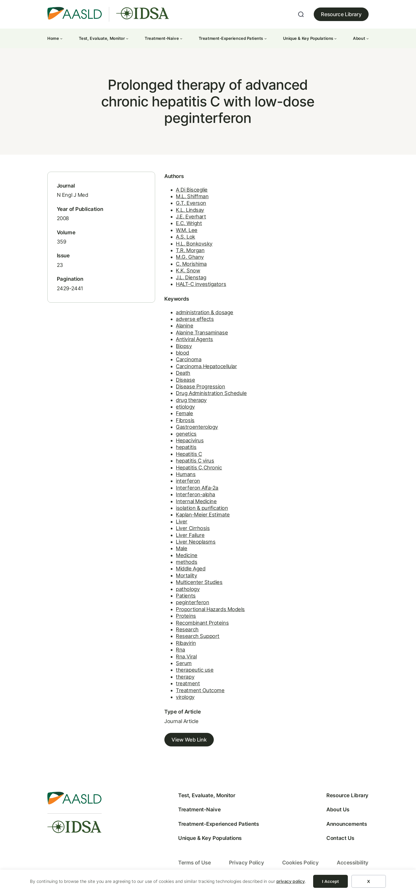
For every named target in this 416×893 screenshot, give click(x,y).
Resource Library (341, 14)
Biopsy (180, 347)
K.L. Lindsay (186, 211)
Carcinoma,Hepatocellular (202, 368)
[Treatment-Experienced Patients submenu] (265, 38)
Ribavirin (182, 644)
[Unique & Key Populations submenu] (335, 38)
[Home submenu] (61, 38)
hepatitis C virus (191, 462)
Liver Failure (186, 536)
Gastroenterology (193, 428)
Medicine (183, 556)
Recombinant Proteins (198, 624)
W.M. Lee (183, 232)
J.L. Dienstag (187, 279)
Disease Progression (196, 388)
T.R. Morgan (186, 252)
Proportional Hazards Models (206, 611)
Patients (182, 597)
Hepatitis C (185, 455)
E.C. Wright (185, 225)
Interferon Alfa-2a (193, 489)
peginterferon (188, 604)
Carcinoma (185, 361)
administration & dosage (200, 313)
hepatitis (182, 448)
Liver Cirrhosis (189, 530)
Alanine (181, 327)
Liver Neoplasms (192, 543)
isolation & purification (198, 509)
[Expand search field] (301, 14)
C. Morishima (187, 265)
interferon (184, 482)
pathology (184, 590)
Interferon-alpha (191, 496)
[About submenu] (367, 38)
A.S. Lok (181, 238)
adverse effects (191, 320)
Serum (180, 665)
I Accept (330, 881)
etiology (181, 408)
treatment (184, 685)
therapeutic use (191, 671)
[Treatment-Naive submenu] (181, 38)
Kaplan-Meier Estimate (199, 516)
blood (178, 354)
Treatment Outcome (196, 691)
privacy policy (290, 881)
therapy (181, 678)
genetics (182, 435)
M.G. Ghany (186, 258)
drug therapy (187, 401)
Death (179, 374)
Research (183, 631)
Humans (182, 476)
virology (181, 698)
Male (177, 550)
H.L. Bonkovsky (190, 245)
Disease (181, 381)
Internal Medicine (192, 502)
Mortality (182, 577)
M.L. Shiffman (188, 198)
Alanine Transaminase (198, 334)
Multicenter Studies (195, 584)
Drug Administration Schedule (207, 395)
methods (183, 563)
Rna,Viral (182, 658)
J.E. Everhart (187, 218)
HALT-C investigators (197, 285)
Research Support (194, 637)
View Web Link (185, 741)
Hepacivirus (186, 442)
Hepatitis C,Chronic (195, 469)
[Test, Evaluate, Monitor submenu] (127, 38)
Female (180, 415)
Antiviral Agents (190, 341)
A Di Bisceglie (188, 191)
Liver (178, 523)
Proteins (182, 617)
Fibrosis (181, 422)
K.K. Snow (184, 272)
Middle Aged (187, 570)
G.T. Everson (187, 204)
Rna (176, 651)
